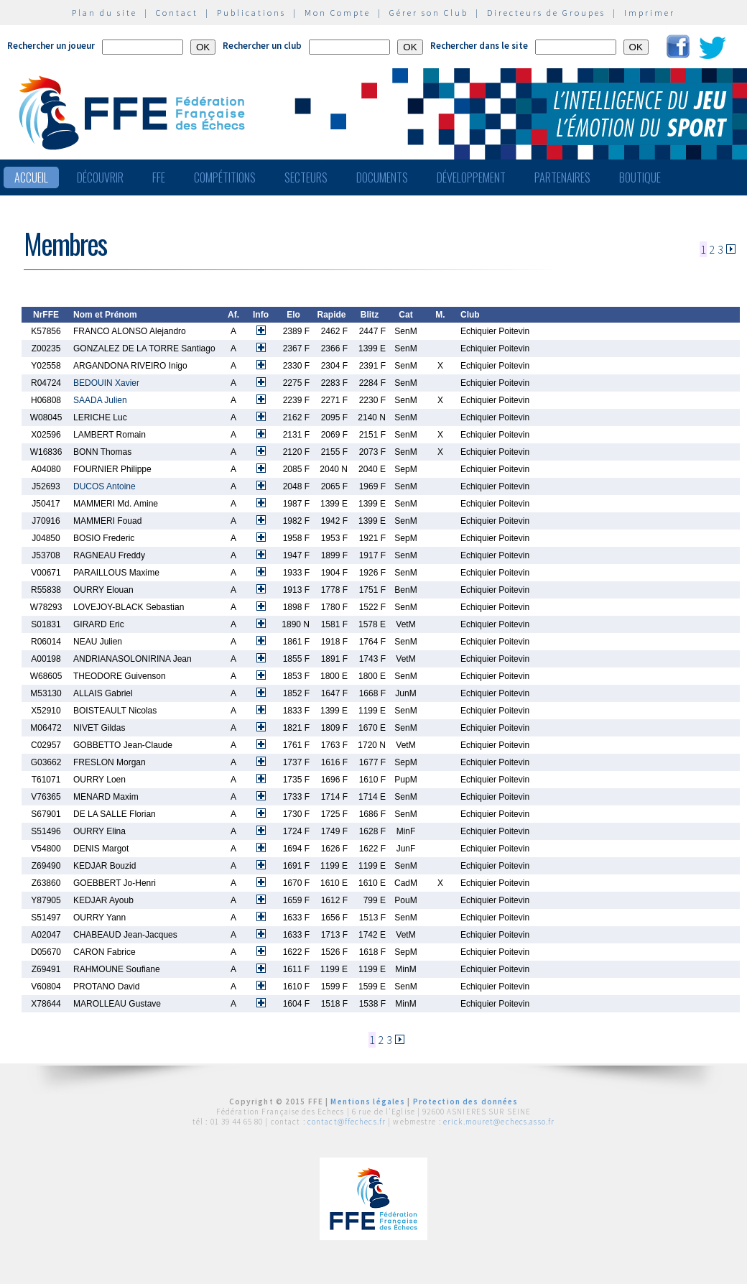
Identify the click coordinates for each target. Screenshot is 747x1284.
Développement (471, 177)
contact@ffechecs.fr (346, 1122)
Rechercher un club (262, 46)
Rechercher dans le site (479, 46)
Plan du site (104, 12)
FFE (158, 177)
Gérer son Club (428, 12)
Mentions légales (367, 1101)
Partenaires (562, 177)
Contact (177, 12)
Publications (251, 12)
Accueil (31, 177)
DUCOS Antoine (104, 486)
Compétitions (225, 177)
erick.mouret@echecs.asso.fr (499, 1122)
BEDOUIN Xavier (106, 383)
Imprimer (649, 12)
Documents (382, 177)
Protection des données (466, 1101)
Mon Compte (338, 12)
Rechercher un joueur (51, 46)
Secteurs (306, 177)
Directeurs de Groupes (546, 12)
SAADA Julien (100, 400)
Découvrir (100, 177)
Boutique (640, 177)
